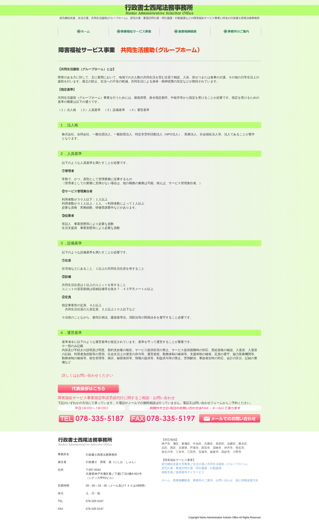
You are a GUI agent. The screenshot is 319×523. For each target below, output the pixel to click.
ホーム (166, 480)
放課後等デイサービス (190, 472)
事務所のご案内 (203, 480)
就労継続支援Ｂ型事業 (176, 464)
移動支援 (167, 472)
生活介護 (198, 464)
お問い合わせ (224, 480)
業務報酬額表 (181, 480)
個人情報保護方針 (247, 480)
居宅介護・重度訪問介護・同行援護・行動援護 (191, 468)
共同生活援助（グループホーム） (228, 464)
